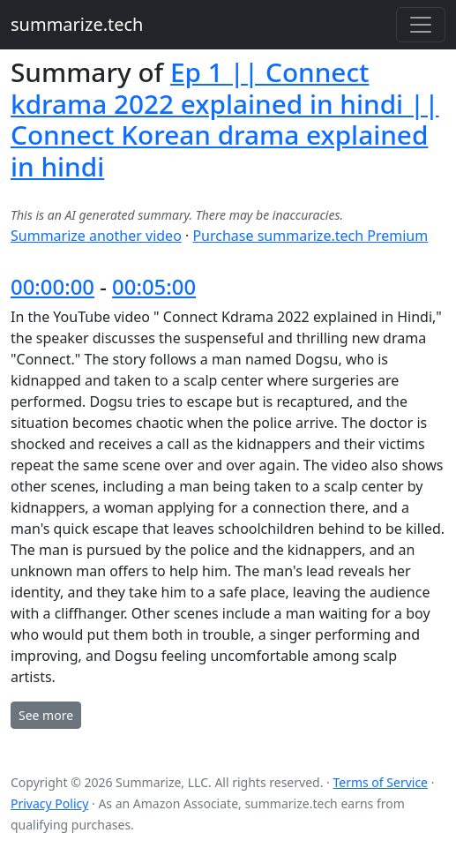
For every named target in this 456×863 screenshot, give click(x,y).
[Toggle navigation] (420, 24)
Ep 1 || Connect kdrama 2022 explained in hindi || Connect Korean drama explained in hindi (225, 119)
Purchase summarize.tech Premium (310, 235)
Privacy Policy (49, 803)
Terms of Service (380, 782)
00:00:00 (52, 286)
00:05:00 (154, 286)
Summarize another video (96, 235)
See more (46, 715)
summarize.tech (77, 24)
